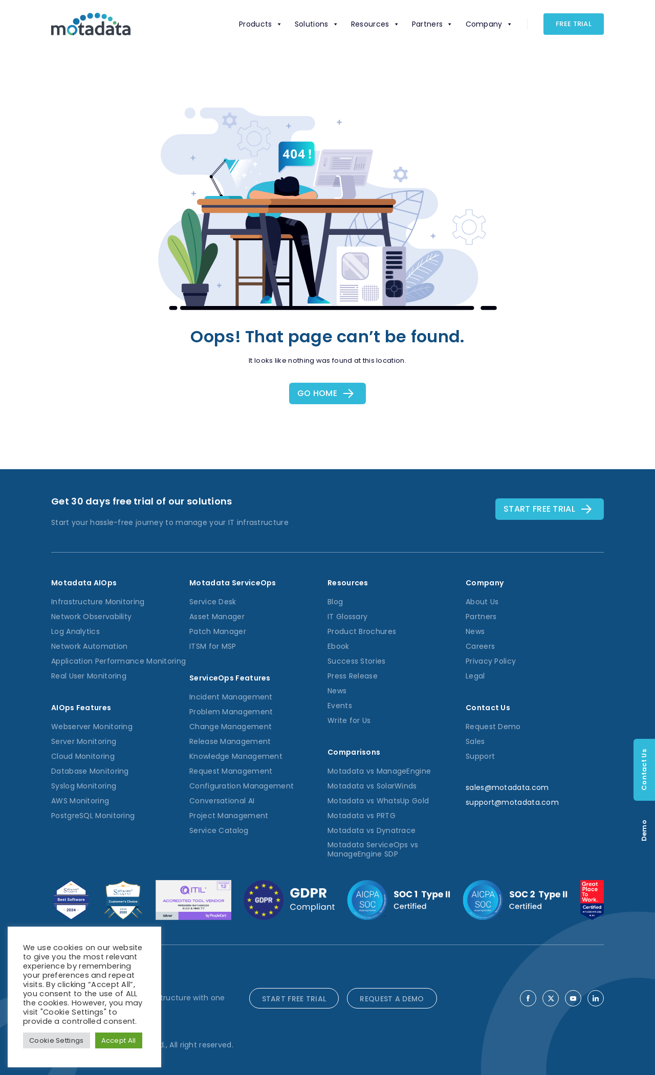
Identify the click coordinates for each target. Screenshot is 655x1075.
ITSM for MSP (212, 646)
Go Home (317, 393)
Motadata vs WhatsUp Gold (378, 800)
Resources (375, 24)
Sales (475, 741)
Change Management (230, 726)
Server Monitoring (83, 741)
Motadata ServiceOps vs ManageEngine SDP (373, 849)
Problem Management (231, 711)
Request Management (230, 771)
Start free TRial (539, 509)
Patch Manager (217, 631)
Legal (475, 676)
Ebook (339, 646)
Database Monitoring (90, 771)
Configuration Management (241, 786)
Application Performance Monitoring (118, 661)
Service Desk (212, 601)
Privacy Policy (491, 661)
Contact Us (644, 770)
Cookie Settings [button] (56, 1040)
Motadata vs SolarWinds (372, 786)
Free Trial (574, 24)
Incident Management (231, 696)
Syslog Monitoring (83, 786)
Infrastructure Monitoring (98, 601)
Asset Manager (217, 616)
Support (480, 756)
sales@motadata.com (507, 787)
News (337, 690)
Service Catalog (219, 830)
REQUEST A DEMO (392, 999)
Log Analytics (75, 631)
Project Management (228, 815)
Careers (480, 646)
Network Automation (89, 646)
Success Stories (357, 661)
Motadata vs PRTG (362, 815)
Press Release (353, 676)
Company (489, 24)
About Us (482, 601)
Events (340, 705)
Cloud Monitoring (83, 756)
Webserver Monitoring (92, 726)
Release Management (230, 741)
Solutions (317, 24)
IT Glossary (347, 616)
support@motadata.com (512, 802)
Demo (644, 830)
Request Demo (493, 726)
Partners (432, 24)
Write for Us (349, 720)
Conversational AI (221, 800)
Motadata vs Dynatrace (372, 830)
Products (260, 24)
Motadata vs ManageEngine (379, 771)
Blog (335, 601)
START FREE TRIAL (294, 999)
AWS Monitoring (80, 800)
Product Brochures (362, 631)
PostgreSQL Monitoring (93, 815)
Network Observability (91, 616)
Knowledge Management (235, 756)
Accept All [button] (118, 1040)
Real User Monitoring (88, 676)
